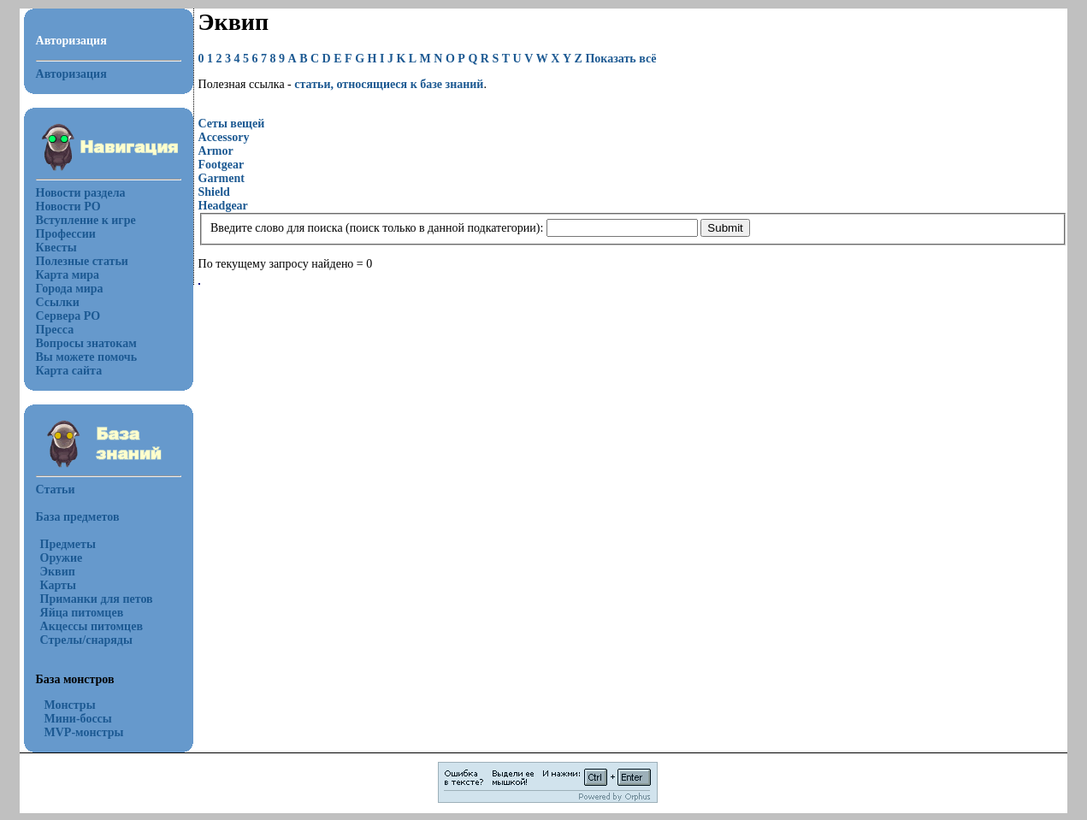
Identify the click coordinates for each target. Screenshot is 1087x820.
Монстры (70, 705)
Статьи (55, 489)
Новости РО (68, 206)
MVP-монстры (84, 732)
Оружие (61, 558)
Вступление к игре (86, 220)
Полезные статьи (82, 261)
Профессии (66, 233)
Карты (58, 585)
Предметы (68, 544)
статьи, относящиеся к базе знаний (388, 84)
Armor (215, 151)
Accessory (224, 137)
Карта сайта (69, 370)
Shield (214, 192)
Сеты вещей (231, 123)
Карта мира (68, 274)
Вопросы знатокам (86, 343)
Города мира (69, 288)
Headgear (223, 205)
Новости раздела (81, 192)
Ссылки (58, 302)
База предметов (78, 516)
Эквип (57, 571)
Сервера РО (68, 316)
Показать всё (620, 58)
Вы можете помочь (87, 357)
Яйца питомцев (82, 612)
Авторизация (71, 74)
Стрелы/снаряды (86, 640)
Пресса (55, 329)
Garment (221, 178)
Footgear (221, 164)
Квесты (56, 247)
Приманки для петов (96, 599)
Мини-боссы (78, 718)
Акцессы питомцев (91, 626)
